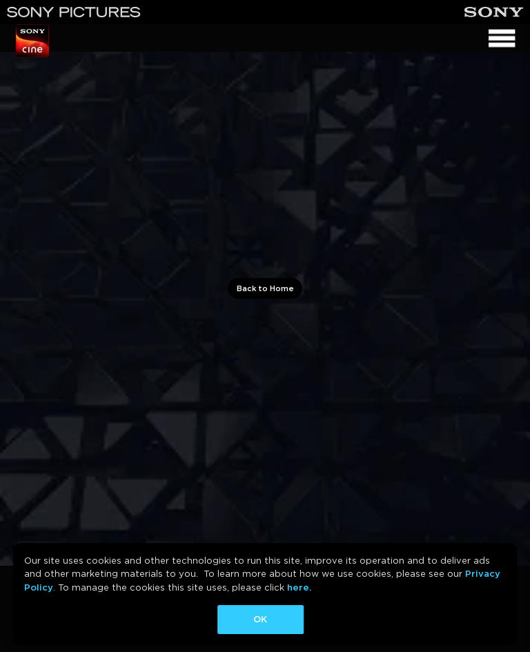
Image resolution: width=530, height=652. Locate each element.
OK (260, 619)
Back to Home (265, 288)
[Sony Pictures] (74, 12)
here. (299, 587)
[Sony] (493, 12)
